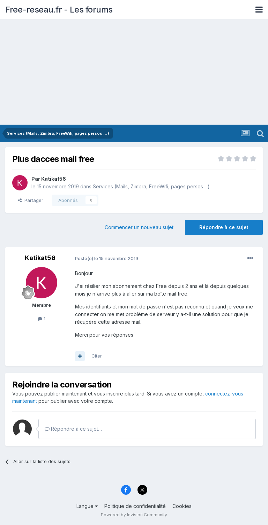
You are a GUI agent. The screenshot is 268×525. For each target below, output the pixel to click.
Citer (96, 356)
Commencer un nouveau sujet (139, 227)
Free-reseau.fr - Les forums (59, 10)
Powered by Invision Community (134, 514)
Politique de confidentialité (135, 506)
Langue (87, 506)
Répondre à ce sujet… (73, 429)
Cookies (182, 506)
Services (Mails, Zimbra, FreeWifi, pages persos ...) (151, 186)
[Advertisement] (134, 72)
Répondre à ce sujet (223, 227)
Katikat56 (53, 179)
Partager (30, 200)
